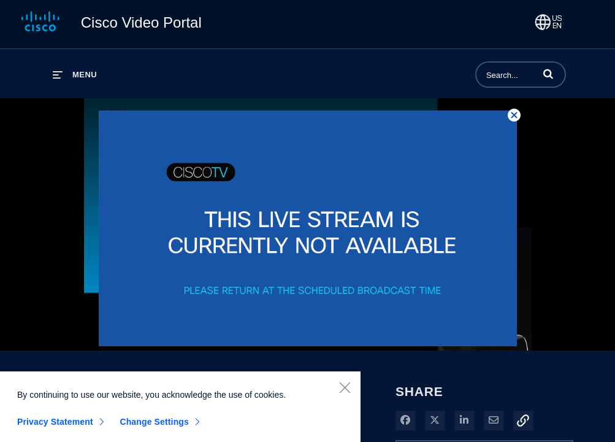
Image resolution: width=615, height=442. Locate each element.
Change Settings (154, 426)
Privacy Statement (55, 426)
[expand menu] (75, 75)
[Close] (344, 392)
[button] (548, 74)
